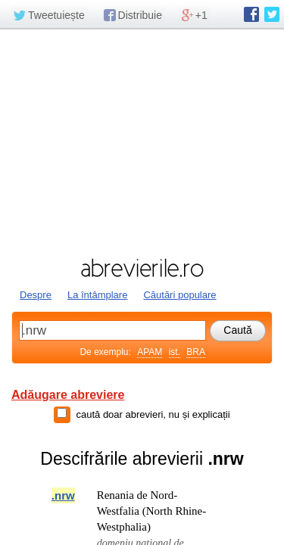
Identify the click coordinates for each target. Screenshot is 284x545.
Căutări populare (179, 295)
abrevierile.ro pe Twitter (271, 14)
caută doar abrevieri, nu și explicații (152, 414)
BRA (195, 352)
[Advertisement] (142, 141)
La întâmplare (97, 295)
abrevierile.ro (142, 268)
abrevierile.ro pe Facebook (251, 14)
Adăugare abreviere (67, 394)
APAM (149, 352)
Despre (35, 295)
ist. (174, 352)
